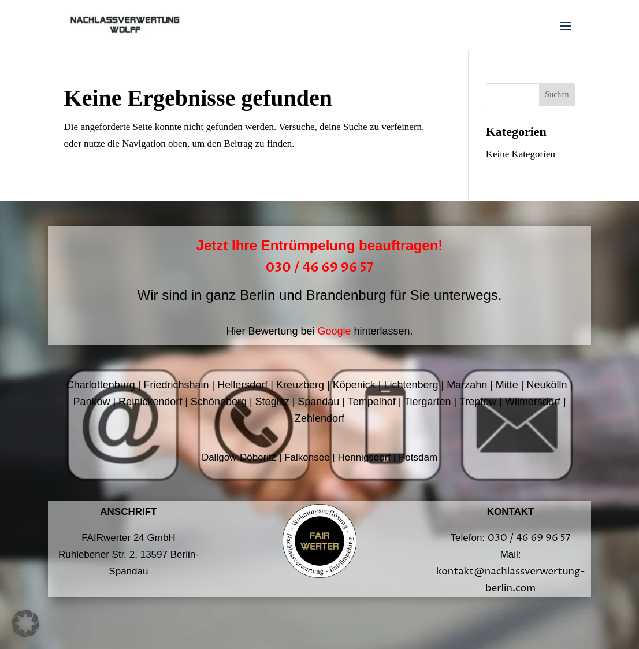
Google (334, 331)
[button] (25, 623)
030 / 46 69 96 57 (320, 267)
